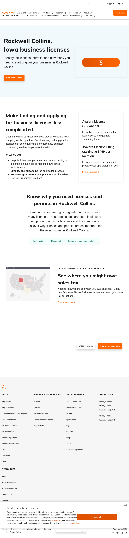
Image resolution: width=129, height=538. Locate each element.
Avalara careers (8, 431)
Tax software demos (42, 413)
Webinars (5, 498)
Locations (6, 454)
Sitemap (5, 460)
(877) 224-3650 (86, 346)
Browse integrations (74, 449)
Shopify (69, 431)
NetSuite (70, 413)
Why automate (8, 407)
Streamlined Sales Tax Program (15, 413)
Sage (68, 425)
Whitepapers (7, 492)
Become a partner (9, 437)
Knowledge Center (9, 487)
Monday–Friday (105, 415)
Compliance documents (44, 419)
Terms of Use (56, 520)
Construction (36, 241)
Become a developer (10, 443)
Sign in (120, 3)
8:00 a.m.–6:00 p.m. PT (108, 409)
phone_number (105, 402)
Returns (37, 407)
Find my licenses (14, 78)
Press (4, 449)
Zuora (68, 443)
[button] (34, 12)
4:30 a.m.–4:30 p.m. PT (108, 419)
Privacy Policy (73, 523)
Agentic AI (21, 13)
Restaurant (55, 241)
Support (110, 3)
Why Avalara (7, 402)
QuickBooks (71, 419)
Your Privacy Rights (13, 530)
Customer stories (9, 419)
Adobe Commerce (73, 402)
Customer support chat (107, 354)
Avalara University (9, 481)
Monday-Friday (105, 405)
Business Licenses (10, 24)
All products (39, 425)
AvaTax (37, 402)
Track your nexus (65, 302)
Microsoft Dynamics (74, 407)
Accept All (97, 517)
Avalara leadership (9, 425)
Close (125, 504)
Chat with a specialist (110, 346)
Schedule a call (83, 354)
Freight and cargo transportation (83, 241)
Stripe (68, 437)
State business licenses (49, 25)
